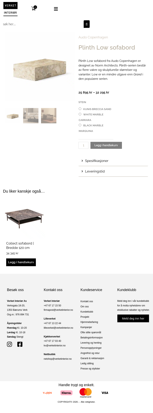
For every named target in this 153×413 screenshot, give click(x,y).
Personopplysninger (91, 348)
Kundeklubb (86, 311)
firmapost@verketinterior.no (58, 310)
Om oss (84, 306)
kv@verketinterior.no (55, 345)
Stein (82, 102)
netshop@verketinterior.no (58, 358)
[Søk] (86, 24)
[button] (52, 9)
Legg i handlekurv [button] (21, 262)
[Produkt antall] (83, 145)
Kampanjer (86, 327)
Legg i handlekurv (106, 145)
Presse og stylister (90, 368)
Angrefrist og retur (90, 353)
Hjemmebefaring (89, 322)
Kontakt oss (86, 301)
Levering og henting (90, 342)
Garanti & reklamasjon (92, 358)
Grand (137, 74)
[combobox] (42, 24)
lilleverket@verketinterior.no (58, 327)
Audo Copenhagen (93, 37)
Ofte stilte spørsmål (90, 332)
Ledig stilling (87, 363)
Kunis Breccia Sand (97, 109)
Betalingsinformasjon (91, 337)
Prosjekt (84, 317)
